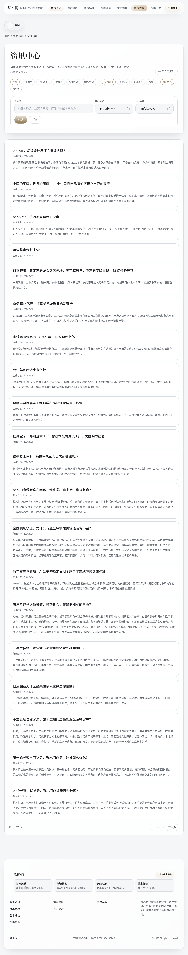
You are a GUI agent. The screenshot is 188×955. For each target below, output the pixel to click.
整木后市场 (89, 82)
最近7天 (123, 82)
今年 (151, 82)
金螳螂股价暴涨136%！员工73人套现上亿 (44, 337)
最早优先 (17, 89)
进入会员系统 (165, 874)
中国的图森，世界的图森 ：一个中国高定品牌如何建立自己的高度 (61, 184)
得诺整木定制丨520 (27, 250)
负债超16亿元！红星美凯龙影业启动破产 (43, 304)
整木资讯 (56, 8)
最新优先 (167, 82)
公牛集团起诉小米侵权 (29, 370)
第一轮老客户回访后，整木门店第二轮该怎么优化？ (51, 757)
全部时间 (108, 82)
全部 (15, 82)
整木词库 (73, 8)
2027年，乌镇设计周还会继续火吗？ (40, 150)
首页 (7, 36)
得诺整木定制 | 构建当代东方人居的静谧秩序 (46, 457)
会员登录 (173, 8)
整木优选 (139, 8)
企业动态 (43, 82)
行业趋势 (28, 82)
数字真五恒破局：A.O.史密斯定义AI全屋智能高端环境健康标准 (59, 571)
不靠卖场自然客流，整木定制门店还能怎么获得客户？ (53, 719)
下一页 (172, 827)
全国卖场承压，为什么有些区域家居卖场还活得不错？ (53, 528)
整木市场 (122, 8)
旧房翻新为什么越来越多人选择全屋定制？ (44, 686)
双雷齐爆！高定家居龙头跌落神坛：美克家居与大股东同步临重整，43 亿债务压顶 (73, 270)
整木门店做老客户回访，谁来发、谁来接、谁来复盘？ (53, 490)
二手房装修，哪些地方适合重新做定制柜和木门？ (49, 648)
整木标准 (89, 8)
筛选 (20, 119)
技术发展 (58, 82)
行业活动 (73, 82)
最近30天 (138, 82)
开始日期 (99, 101)
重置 (35, 119)
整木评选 (106, 8)
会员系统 (102, 902)
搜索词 (17, 101)
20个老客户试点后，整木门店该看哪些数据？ (46, 791)
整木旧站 (156, 8)
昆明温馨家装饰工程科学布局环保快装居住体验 (47, 403)
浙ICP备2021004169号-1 (103, 938)
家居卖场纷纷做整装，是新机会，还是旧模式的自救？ (53, 604)
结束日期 (139, 101)
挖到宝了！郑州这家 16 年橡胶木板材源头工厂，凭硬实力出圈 (59, 436)
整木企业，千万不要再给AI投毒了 (37, 217)
